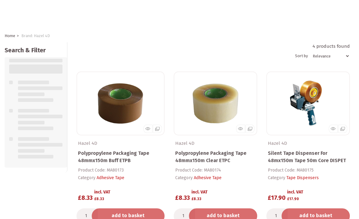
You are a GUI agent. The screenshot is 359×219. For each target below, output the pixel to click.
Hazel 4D (87, 134)
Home (10, 35)
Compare (88, 215)
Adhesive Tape (110, 169)
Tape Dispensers (302, 169)
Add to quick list (92, 204)
